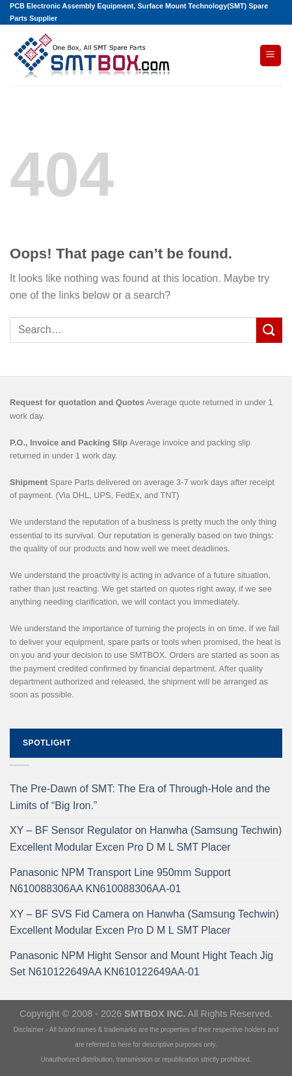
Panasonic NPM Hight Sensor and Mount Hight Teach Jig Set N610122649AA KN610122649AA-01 (141, 964)
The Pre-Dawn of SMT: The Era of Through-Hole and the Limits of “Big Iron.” (140, 797)
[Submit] (269, 330)
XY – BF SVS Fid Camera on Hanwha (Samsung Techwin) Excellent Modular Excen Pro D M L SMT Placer (144, 922)
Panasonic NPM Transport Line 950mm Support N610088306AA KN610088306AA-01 (120, 881)
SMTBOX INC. (154, 1013)
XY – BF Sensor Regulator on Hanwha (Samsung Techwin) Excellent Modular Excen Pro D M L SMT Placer (146, 839)
